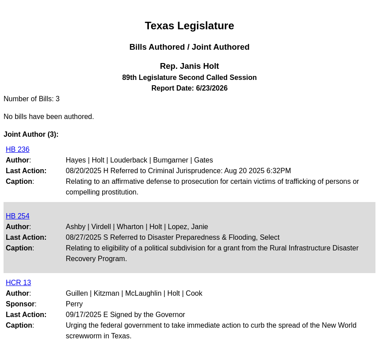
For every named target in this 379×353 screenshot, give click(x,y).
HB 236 (17, 149)
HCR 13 (18, 282)
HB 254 (17, 216)
